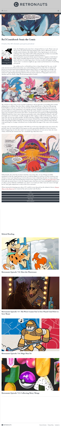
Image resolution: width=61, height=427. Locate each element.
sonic (30, 192)
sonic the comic (30, 196)
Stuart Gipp (30, 199)
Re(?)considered (30, 201)
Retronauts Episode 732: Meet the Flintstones (19, 272)
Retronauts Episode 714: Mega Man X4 (17, 353)
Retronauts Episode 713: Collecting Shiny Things (20, 393)
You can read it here (50, 179)
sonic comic (30, 194)
